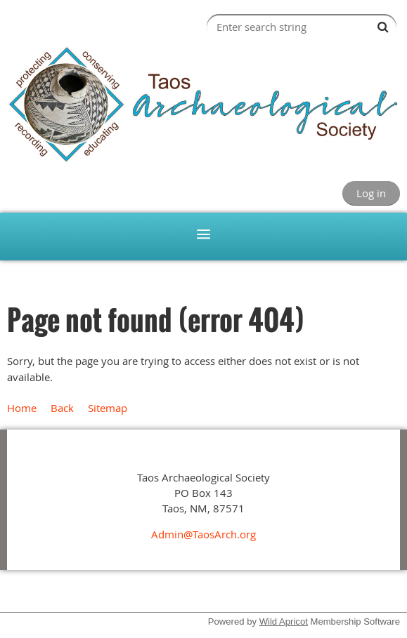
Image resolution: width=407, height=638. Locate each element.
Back (62, 408)
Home (22, 408)
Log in (371, 193)
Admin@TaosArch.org (203, 534)
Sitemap (107, 408)
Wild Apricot (283, 621)
